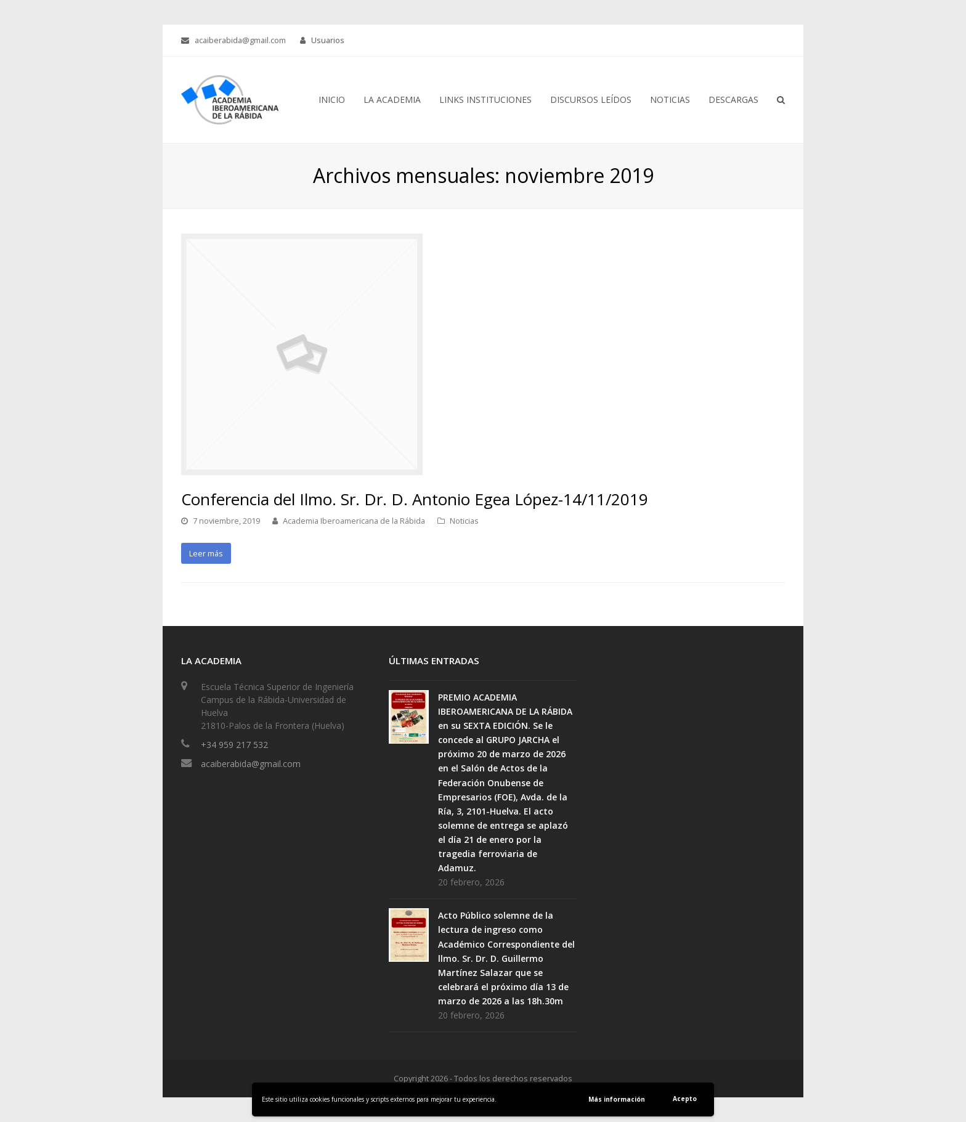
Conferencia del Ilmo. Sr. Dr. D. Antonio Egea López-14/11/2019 (414, 499)
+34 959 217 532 (234, 744)
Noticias (464, 520)
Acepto (685, 1098)
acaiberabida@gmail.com (251, 764)
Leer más (206, 553)
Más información (616, 1099)
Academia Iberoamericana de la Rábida (354, 520)
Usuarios (327, 40)
